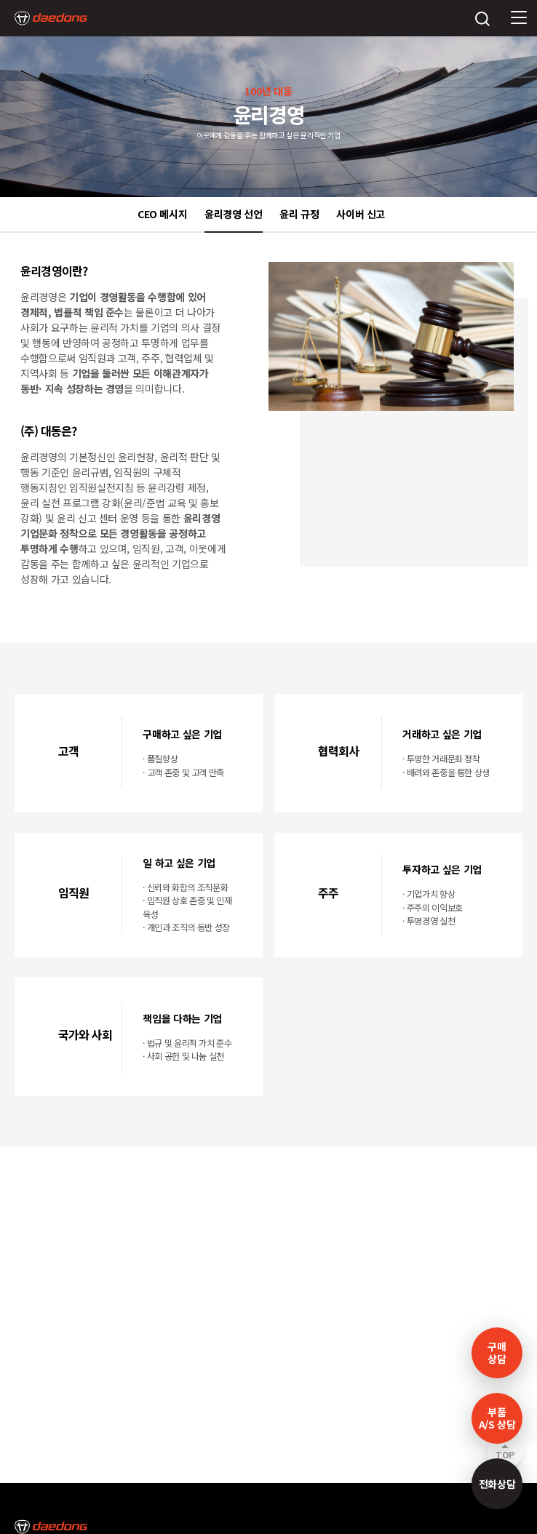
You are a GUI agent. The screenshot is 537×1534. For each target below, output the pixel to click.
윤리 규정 (299, 214)
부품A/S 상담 (497, 1418)
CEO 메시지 (163, 214)
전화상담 (497, 1484)
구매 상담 (497, 1352)
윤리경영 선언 (233, 214)
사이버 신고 (360, 214)
